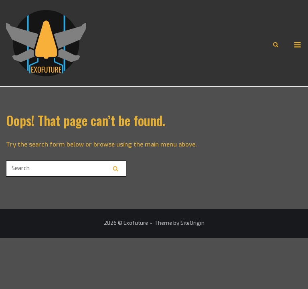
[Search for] (66, 169)
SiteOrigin (192, 223)
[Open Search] (275, 45)
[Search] (115, 169)
